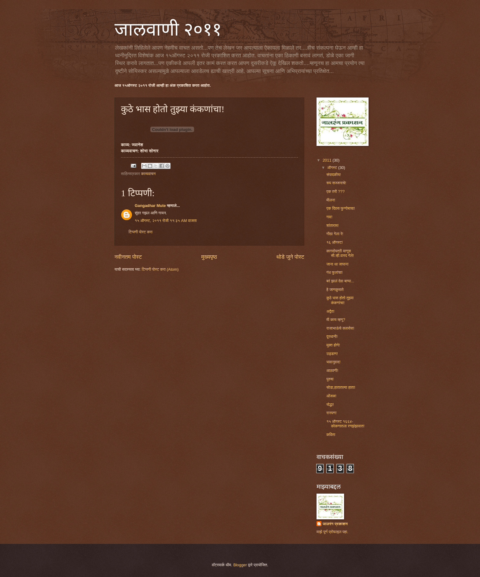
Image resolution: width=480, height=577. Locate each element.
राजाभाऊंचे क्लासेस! (340, 328)
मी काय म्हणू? (335, 319)
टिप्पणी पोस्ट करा (140, 232)
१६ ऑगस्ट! (334, 242)
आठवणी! (332, 370)
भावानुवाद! (333, 362)
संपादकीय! (333, 174)
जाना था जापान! (337, 264)
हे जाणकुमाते (334, 289)
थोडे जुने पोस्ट (290, 257)
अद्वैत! (330, 311)
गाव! (329, 217)
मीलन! (330, 200)
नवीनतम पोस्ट (128, 257)
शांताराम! (332, 225)
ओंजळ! (331, 396)
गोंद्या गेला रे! (334, 233)
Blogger (240, 565)
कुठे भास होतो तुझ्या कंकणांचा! (340, 300)
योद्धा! (330, 404)
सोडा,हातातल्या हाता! (340, 387)
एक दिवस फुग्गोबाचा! (340, 208)
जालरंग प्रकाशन (335, 524)
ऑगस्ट (332, 167)
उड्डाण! (332, 353)
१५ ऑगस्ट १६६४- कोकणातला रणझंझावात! (345, 423)
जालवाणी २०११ (168, 29)
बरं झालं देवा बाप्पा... (340, 281)
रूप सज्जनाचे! (336, 183)
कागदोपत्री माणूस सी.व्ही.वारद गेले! (340, 253)
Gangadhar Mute (150, 205)
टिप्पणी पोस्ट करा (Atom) (160, 269)
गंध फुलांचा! (334, 272)
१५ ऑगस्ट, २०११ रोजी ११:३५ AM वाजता (166, 220)
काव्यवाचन (148, 173)
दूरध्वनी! (332, 336)
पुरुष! (330, 379)
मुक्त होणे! (333, 345)
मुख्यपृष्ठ (209, 257)
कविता (330, 434)
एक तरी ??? (335, 191)
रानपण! (331, 413)
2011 (327, 160)
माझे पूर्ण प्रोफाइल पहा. (332, 531)
